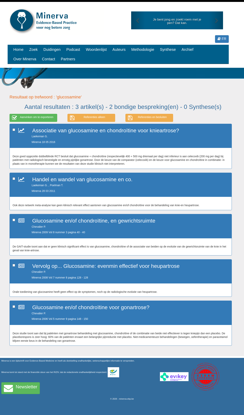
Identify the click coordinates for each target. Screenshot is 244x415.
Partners (68, 59)
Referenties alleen (87, 118)
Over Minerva (24, 59)
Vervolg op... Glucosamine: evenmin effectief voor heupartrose (106, 266)
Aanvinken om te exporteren (32, 118)
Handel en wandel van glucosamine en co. (82, 179)
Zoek (33, 49)
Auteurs (119, 49)
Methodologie (142, 49)
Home (18, 49)
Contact (48, 59)
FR (222, 39)
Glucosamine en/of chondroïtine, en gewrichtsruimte (93, 221)
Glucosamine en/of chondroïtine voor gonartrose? (90, 307)
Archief (187, 49)
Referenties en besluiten (147, 118)
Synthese (168, 49)
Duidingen (52, 49)
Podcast (73, 49)
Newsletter (20, 388)
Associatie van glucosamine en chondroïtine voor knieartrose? (105, 130)
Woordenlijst (96, 49)
